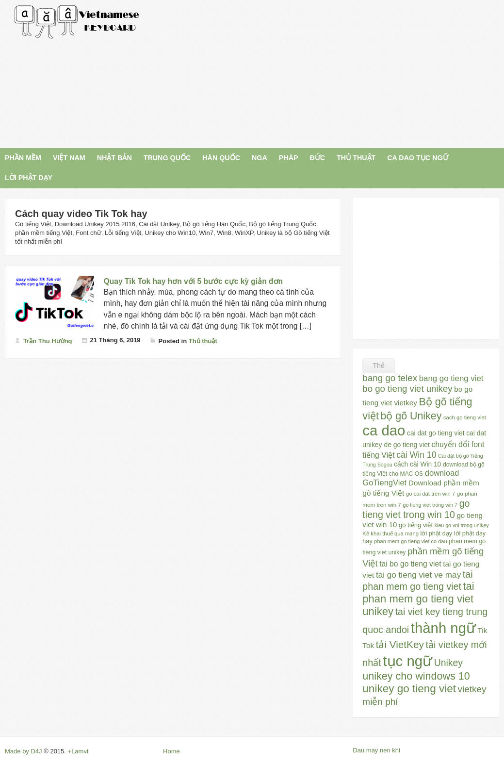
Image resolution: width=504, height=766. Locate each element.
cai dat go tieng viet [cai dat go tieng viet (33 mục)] (435, 433)
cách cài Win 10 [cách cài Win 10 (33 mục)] (417, 464)
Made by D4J (23, 751)
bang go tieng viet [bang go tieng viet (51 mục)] (451, 378)
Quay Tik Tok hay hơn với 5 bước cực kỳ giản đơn (193, 281)
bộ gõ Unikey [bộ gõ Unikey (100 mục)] (411, 416)
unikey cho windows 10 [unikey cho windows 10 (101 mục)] (416, 676)
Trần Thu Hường (47, 341)
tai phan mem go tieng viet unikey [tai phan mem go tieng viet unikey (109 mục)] (418, 598)
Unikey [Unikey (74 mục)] (448, 662)
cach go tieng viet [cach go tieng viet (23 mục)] (464, 417)
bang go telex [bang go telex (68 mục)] (389, 378)
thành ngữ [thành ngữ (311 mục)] (443, 628)
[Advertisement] (331, 73)
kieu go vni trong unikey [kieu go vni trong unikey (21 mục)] (462, 525)
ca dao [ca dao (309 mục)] (383, 430)
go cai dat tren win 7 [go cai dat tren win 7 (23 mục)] (430, 494)
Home (171, 751)
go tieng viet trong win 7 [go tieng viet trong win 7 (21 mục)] (430, 505)
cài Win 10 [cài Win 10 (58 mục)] (416, 455)
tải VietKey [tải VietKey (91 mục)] (400, 644)
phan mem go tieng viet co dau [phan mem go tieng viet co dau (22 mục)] (410, 541)
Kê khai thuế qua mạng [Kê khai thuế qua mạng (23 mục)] (390, 533)
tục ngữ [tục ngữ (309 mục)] (407, 661)
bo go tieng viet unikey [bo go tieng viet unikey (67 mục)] (407, 388)
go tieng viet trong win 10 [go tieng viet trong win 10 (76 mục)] (416, 509)
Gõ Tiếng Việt (77, 22)
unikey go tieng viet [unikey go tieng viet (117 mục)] (409, 689)
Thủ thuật (203, 341)
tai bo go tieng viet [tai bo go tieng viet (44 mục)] (410, 564)
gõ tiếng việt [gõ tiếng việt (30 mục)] (416, 525)
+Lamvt (78, 751)
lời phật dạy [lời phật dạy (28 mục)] (436, 533)
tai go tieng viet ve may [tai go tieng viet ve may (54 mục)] (418, 575)
